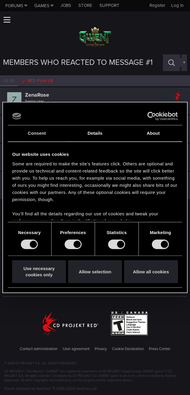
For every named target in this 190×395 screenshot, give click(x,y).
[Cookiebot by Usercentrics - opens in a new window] (152, 116)
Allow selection (95, 271)
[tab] (37, 80)
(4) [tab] (9, 80)
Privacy (101, 349)
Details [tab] (95, 133)
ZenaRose (37, 95)
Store (85, 5)
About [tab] (153, 133)
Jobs (65, 5)
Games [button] (41, 5)
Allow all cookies (151, 271)
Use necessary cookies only (39, 272)
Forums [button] (14, 5)
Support (109, 5)
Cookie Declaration (128, 349)
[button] (7, 19)
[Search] (171, 62)
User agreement (76, 349)
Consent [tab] (37, 133)
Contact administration (38, 349)
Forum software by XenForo (50, 388)
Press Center (159, 349)
